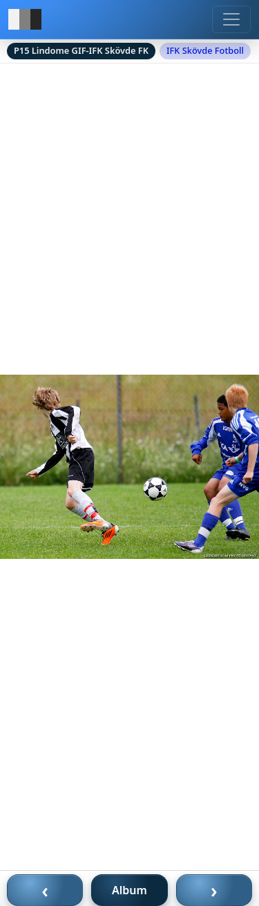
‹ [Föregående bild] (44, 890)
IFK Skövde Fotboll (205, 50)
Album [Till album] (129, 890)
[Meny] (231, 19)
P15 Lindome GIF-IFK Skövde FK (81, 50)
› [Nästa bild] (214, 890)
